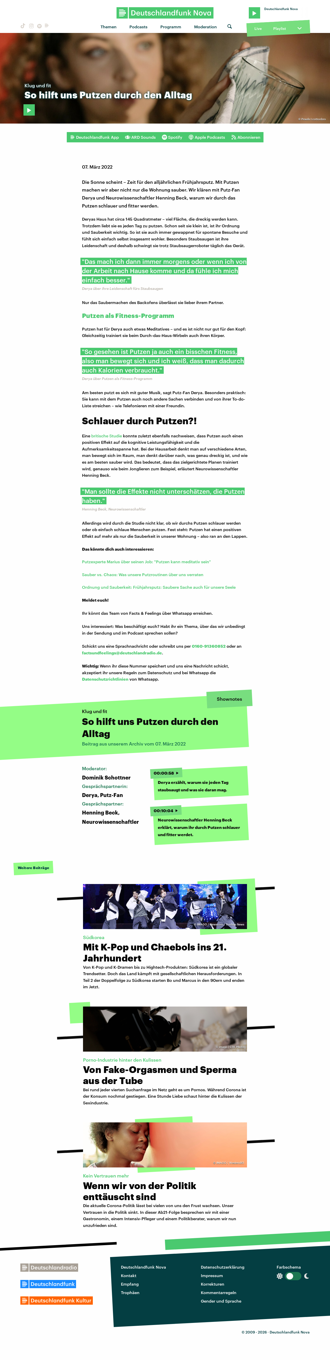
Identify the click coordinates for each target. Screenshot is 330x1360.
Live (258, 28)
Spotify (172, 137)
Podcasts (138, 26)
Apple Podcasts (206, 137)
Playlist (279, 28)
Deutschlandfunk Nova (143, 1266)
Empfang (130, 1283)
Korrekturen (212, 1283)
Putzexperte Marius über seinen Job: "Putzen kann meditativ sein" (146, 561)
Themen (109, 26)
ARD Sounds (140, 137)
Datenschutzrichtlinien (105, 679)
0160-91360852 (209, 646)
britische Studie (106, 435)
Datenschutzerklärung (222, 1266)
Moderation (205, 26)
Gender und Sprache (221, 1300)
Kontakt (128, 1275)
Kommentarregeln (218, 1292)
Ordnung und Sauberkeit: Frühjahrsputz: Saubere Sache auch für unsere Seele (159, 587)
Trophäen (130, 1292)
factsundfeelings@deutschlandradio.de (122, 652)
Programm (170, 26)
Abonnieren (245, 137)
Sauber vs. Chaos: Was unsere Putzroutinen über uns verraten (142, 574)
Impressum (212, 1275)
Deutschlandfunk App (94, 137)
